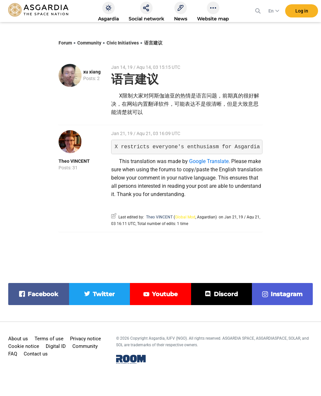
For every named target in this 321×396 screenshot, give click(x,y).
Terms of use (49, 339)
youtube (165, 294)
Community (89, 42)
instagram (287, 294)
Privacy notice (85, 339)
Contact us (36, 354)
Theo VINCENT (74, 161)
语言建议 (153, 42)
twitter (104, 294)
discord (226, 294)
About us (18, 339)
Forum (65, 42)
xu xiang (92, 71)
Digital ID (56, 346)
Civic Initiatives (123, 42)
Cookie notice (23, 346)
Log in (301, 12)
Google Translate (209, 161)
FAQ (12, 354)
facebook (43, 294)
